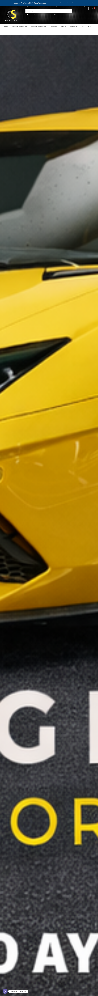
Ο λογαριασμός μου (58, 3)
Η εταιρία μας (37, 14)
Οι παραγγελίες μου (71, 3)
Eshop (55, 14)
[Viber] (5, 991)
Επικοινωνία (48, 14)
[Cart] (92, 8)
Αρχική (29, 14)
